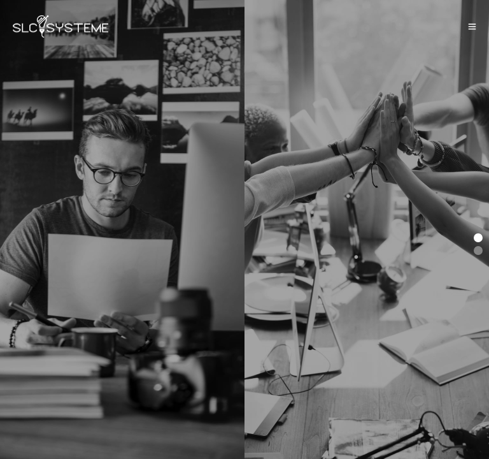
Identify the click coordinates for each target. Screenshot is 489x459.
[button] (478, 237)
